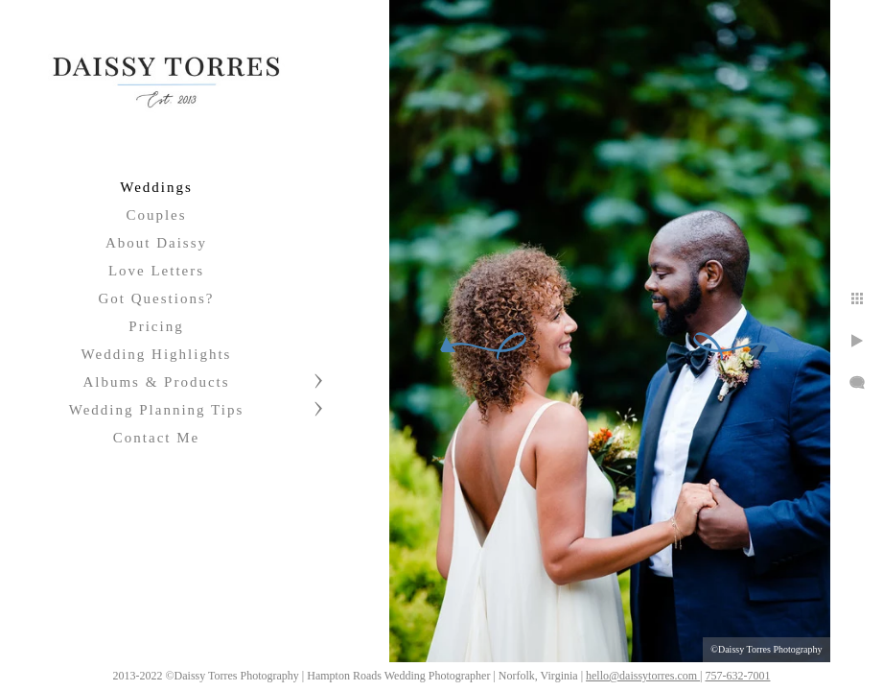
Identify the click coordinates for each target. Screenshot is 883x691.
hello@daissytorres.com (751, 669)
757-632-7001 (845, 669)
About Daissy (156, 242)
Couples (156, 215)
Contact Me (156, 437)
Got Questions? (157, 298)
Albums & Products (155, 382)
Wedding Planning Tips (156, 409)
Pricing (155, 326)
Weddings (156, 187)
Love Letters (156, 270)
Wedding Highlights (156, 354)
